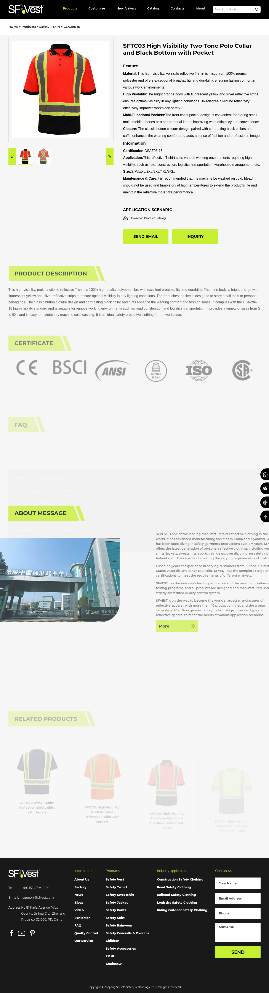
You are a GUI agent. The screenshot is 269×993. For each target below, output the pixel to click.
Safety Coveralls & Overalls (127, 933)
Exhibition (82, 918)
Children (112, 941)
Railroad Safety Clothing (176, 895)
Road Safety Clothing (174, 887)
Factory (80, 887)
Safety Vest (115, 879)
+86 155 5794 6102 (35, 888)
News (78, 895)
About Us (81, 879)
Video (79, 910)
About (200, 8)
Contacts (177, 8)
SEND (238, 952)
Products (70, 8)
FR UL (110, 956)
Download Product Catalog (144, 218)
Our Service (83, 941)
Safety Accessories (121, 948)
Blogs (78, 902)
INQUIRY (195, 236)
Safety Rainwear (119, 925)
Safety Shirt (115, 918)
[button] (12, 157)
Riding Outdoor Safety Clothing (182, 910)
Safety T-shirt (49, 27)
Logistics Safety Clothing (177, 902)
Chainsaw (114, 964)
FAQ (77, 925)
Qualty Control (86, 933)
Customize (96, 8)
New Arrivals (126, 8)
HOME (13, 27)
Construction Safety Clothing (180, 879)
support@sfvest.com (38, 898)
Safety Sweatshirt (120, 895)
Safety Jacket (117, 902)
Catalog (153, 8)
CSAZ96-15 (72, 27)
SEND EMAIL (145, 236)
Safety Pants (116, 910)
